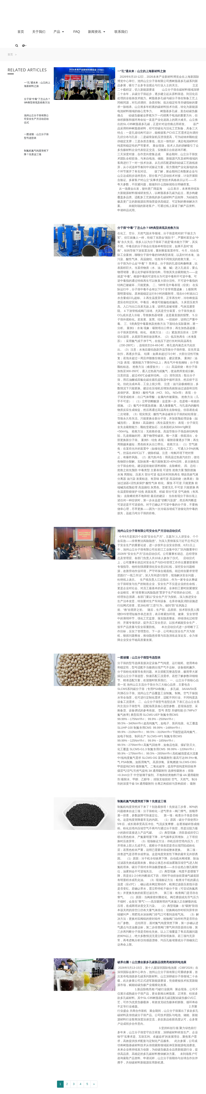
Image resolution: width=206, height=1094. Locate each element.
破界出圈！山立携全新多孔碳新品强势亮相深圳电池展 (151, 962)
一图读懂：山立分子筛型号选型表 (138, 657)
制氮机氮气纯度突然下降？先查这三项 (141, 801)
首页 (20, 31)
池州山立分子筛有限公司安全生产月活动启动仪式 (36, 119)
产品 (59, 32)
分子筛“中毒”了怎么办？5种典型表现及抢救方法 (148, 228)
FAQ (76, 31)
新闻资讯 (97, 32)
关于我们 (38, 31)
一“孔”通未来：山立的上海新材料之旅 (141, 71)
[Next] (93, 1084)
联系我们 (121, 31)
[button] (16, 45)
